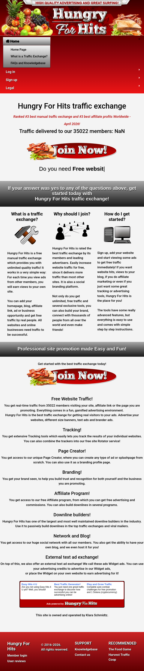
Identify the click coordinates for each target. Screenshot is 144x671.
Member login (17, 655)
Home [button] (12, 41)
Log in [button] (10, 72)
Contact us (82, 655)
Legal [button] (10, 88)
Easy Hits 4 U (29, 584)
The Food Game (120, 649)
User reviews (16, 661)
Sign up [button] (11, 80)
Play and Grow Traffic (99, 584)
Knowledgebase (86, 649)
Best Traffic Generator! (67, 584)
